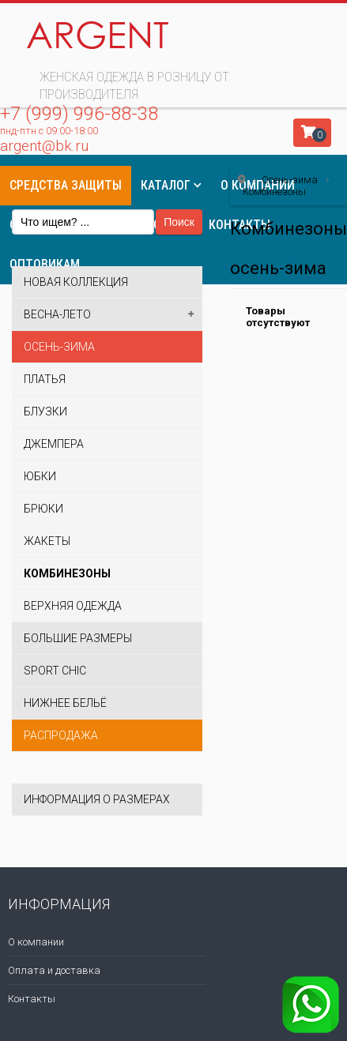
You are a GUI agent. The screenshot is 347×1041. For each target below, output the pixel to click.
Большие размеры (78, 638)
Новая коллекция (76, 282)
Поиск (179, 222)
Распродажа (61, 735)
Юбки (40, 476)
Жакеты (47, 541)
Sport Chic (55, 670)
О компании (36, 942)
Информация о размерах (97, 799)
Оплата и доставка (54, 970)
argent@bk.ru (44, 146)
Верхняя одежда (73, 605)
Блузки (45, 411)
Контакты (31, 999)
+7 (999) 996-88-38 (79, 114)
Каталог (165, 185)
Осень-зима (59, 346)
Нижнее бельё (65, 703)
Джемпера (54, 444)
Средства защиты (65, 185)
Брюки (43, 508)
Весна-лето (57, 314)
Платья (45, 379)
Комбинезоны (67, 573)
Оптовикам (44, 264)
